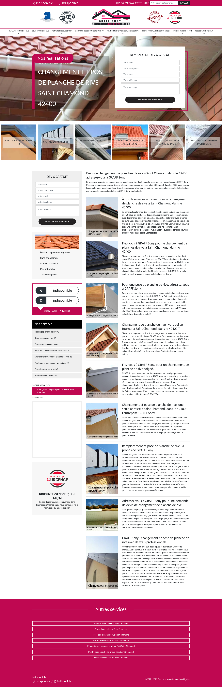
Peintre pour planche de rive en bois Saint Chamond (111, 652)
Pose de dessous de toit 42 (182, 32)
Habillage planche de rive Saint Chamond (111, 635)
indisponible (42, 3)
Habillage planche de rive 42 (18, 32)
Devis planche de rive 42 (40, 32)
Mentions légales (182, 679)
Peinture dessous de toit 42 (62, 32)
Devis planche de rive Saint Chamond (111, 629)
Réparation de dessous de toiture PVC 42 (89, 32)
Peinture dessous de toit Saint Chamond (111, 640)
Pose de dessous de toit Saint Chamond (111, 658)
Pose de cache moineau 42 (204, 32)
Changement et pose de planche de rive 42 (122, 32)
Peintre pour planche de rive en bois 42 (155, 32)
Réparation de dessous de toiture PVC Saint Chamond (111, 646)
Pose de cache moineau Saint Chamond (111, 623)
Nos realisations (53, 58)
